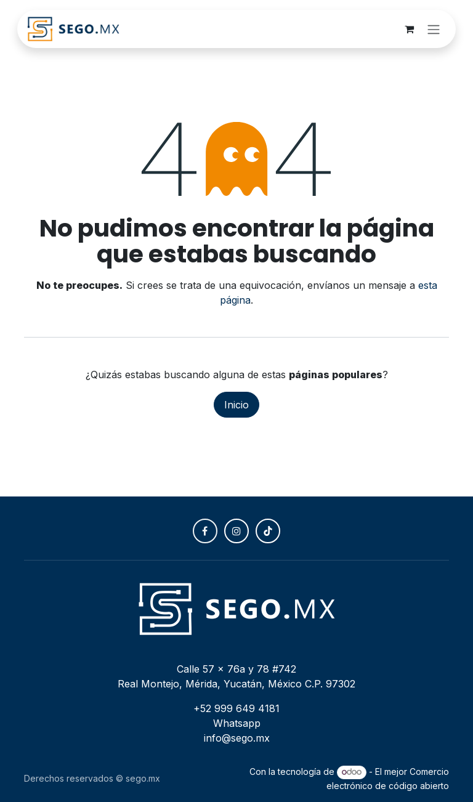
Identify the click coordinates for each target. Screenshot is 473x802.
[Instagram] (236, 531)
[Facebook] (205, 531)
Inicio (236, 405)
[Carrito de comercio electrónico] (409, 29)
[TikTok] (268, 531)
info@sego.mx (237, 738)
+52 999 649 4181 (236, 708)
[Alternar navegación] (433, 29)
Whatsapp (237, 723)
